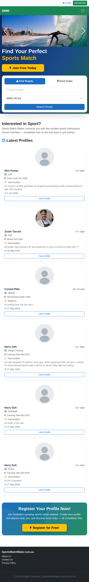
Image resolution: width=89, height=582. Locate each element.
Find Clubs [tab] (65, 81)
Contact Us (7, 559)
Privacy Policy (9, 563)
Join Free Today (23, 68)
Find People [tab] (24, 81)
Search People (44, 106)
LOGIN (67, 3)
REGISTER (80, 3)
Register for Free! (44, 527)
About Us (6, 556)
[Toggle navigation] (82, 11)
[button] (83, 30)
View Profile (44, 198)
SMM (5, 10)
